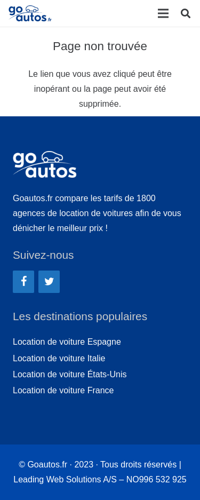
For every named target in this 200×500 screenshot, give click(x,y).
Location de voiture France (63, 390)
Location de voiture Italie (59, 358)
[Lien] (31, 13)
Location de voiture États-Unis (69, 374)
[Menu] (163, 13)
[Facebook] (23, 282)
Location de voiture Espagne (67, 341)
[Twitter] (49, 282)
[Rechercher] (185, 13)
